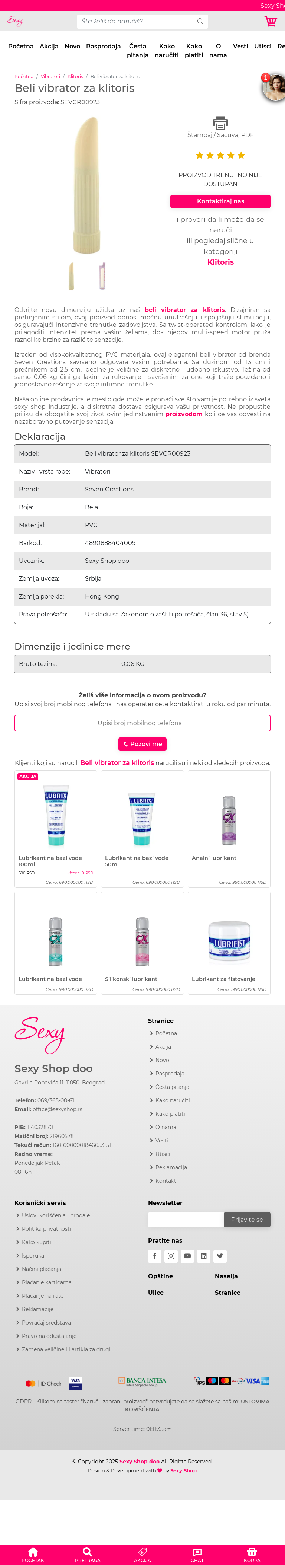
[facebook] (154, 1256)
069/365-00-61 (55, 1100)
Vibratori (50, 76)
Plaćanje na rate (42, 1295)
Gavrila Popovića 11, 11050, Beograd (59, 1082)
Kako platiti (194, 51)
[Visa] (72, 1382)
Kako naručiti (167, 51)
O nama (218, 51)
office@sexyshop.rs (57, 1109)
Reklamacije (37, 1309)
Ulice (156, 1292)
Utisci (263, 46)
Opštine (160, 1276)
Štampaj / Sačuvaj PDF (220, 127)
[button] (33, 1554)
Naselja (226, 1276)
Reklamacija (171, 1167)
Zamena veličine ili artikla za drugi (66, 1349)
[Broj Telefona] (142, 723)
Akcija (49, 46)
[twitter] (220, 1256)
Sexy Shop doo (53, 1068)
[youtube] (187, 1256)
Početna (21, 46)
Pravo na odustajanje (49, 1336)
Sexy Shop (183, 1470)
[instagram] (171, 1256)
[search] (200, 22)
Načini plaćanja (41, 1269)
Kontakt (165, 1180)
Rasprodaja (103, 46)
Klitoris (75, 76)
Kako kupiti (36, 1242)
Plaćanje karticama (47, 1282)
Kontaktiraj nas (220, 201)
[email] (191, 1219)
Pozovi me (142, 744)
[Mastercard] (44, 1382)
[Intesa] (142, 1380)
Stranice (227, 1292)
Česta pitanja (138, 51)
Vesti (240, 46)
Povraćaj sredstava (46, 1322)
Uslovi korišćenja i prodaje (56, 1215)
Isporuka (33, 1255)
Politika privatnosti (46, 1228)
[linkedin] (203, 1256)
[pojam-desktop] (135, 22)
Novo (72, 46)
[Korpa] (271, 21)
